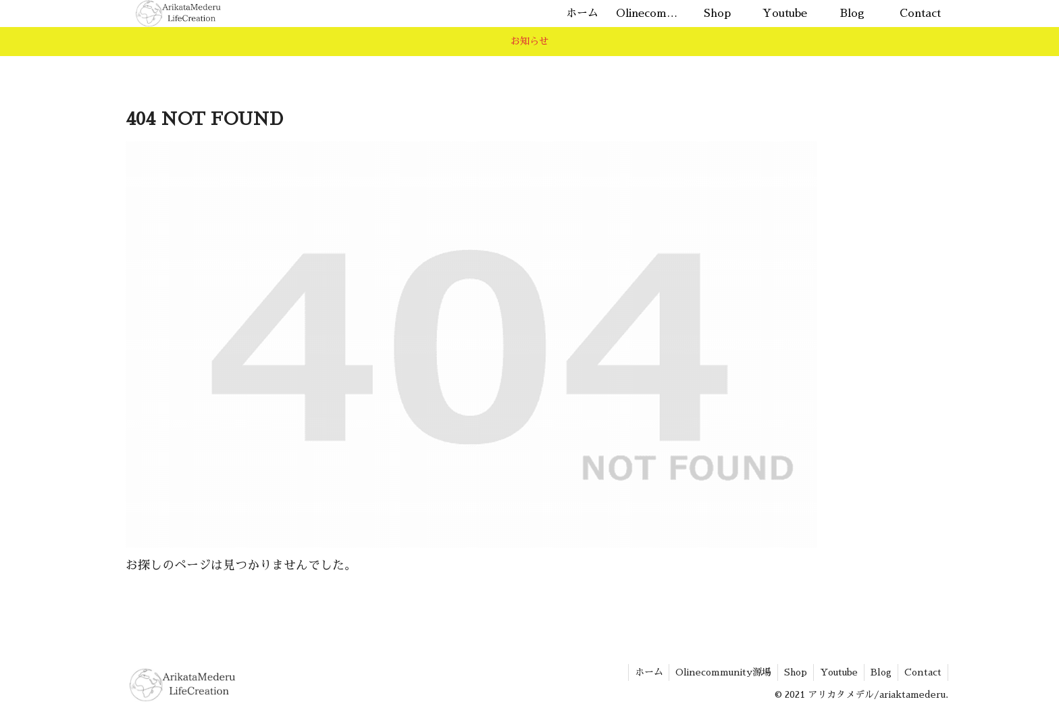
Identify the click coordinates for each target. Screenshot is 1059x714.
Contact (922, 672)
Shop (790, 672)
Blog (879, 672)
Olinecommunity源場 (717, 672)
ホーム (641, 672)
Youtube (835, 672)
